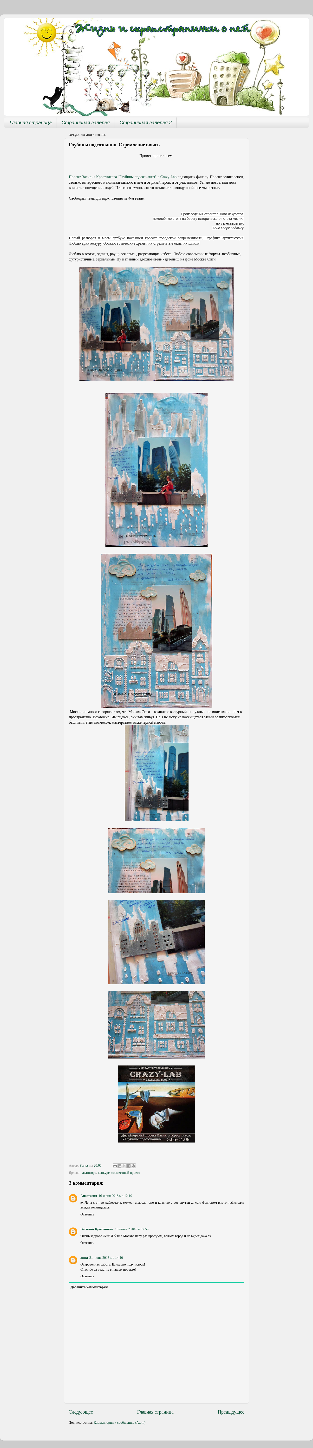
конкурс (104, 1173)
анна (84, 1258)
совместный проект (125, 1173)
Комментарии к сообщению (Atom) (119, 1422)
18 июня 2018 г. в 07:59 (132, 1229)
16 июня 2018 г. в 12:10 (115, 1196)
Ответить (87, 1214)
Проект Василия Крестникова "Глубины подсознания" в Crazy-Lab (122, 177)
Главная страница (31, 122)
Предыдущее (231, 1412)
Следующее (81, 1412)
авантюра (89, 1173)
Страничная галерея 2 (146, 122)
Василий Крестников (96, 1229)
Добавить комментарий (89, 1287)
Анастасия (88, 1196)
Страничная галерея (86, 122)
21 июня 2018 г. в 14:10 (106, 1258)
